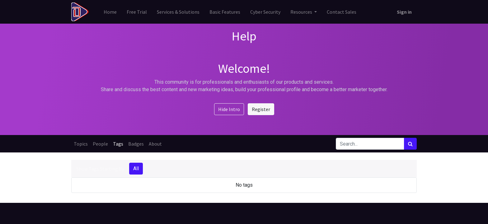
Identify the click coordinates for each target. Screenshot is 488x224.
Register (261, 109)
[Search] (410, 144)
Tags (118, 144)
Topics (81, 144)
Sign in (404, 12)
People (100, 144)
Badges (136, 144)
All (136, 168)
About (155, 144)
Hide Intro (229, 109)
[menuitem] (110, 12)
